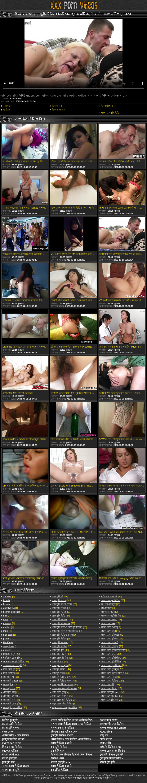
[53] (61, 654)
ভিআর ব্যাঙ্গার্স (58, 109)
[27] (13, 657)
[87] (16, 661)
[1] (9, 596)
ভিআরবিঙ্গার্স (107, 106)
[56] (14, 665)
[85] (64, 680)
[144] (61, 669)
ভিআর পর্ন (57, 106)
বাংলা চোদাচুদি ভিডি (110, 112)
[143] (110, 684)
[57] (11, 700)
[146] (110, 631)
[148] (62, 600)
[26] (11, 677)
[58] (60, 596)
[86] (69, 627)
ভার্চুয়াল (6, 109)
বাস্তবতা (7, 106)
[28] (11, 654)
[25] (11, 688)
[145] (62, 619)
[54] (67, 631)
